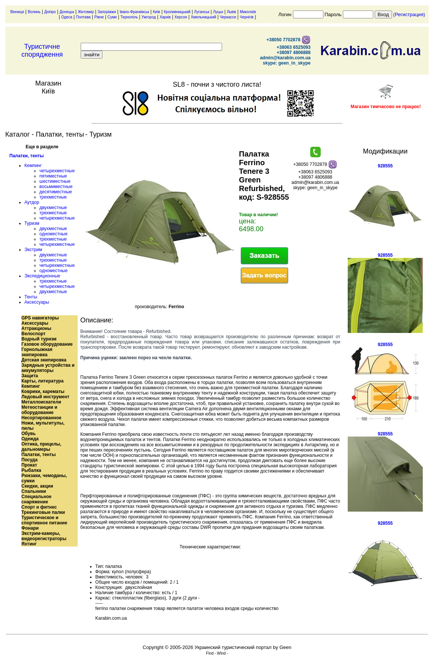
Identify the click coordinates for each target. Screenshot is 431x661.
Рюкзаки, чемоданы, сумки (44, 478)
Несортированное (41, 417)
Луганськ (201, 12)
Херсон (180, 17)
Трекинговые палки (43, 512)
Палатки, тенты (26, 155)
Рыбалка (31, 470)
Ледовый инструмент (45, 396)
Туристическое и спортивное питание (44, 520)
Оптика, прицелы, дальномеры (41, 446)
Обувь (28, 433)
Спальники (33, 491)
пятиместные (53, 176)
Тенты (30, 297)
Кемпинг (33, 165)
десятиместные (55, 191)
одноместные (53, 233)
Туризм (31, 223)
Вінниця (17, 12)
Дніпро (50, 12)
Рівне (99, 17)
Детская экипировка (43, 360)
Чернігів (247, 17)
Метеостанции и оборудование (39, 410)
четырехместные (57, 170)
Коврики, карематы (43, 391)
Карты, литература (42, 381)
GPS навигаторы (40, 318)
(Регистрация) (409, 14)
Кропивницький (177, 12)
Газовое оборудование (47, 344)
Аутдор (31, 202)
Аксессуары (36, 302)
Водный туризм (39, 339)
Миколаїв (248, 12)
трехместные (53, 197)
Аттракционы (36, 328)
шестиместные (55, 181)
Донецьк (67, 12)
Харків (165, 17)
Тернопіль (129, 17)
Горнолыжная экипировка (36, 352)
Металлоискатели (41, 402)
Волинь (34, 12)
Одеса (66, 17)
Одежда (30, 438)
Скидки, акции (37, 486)
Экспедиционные (42, 276)
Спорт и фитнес (39, 507)
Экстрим (33, 249)
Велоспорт (33, 333)
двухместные (53, 207)
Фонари (30, 528)
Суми (112, 17)
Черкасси (228, 17)
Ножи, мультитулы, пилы (43, 425)
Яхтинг (29, 544)
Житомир (86, 12)
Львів (231, 12)
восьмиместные (55, 186)
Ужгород (148, 17)
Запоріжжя (107, 12)
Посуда (29, 459)
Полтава (83, 17)
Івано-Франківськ (134, 12)
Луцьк (218, 12)
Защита (29, 375)
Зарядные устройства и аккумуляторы (48, 368)
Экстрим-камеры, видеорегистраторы (43, 536)
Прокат (29, 465)
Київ (156, 12)
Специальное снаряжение (36, 499)
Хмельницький (203, 17)
